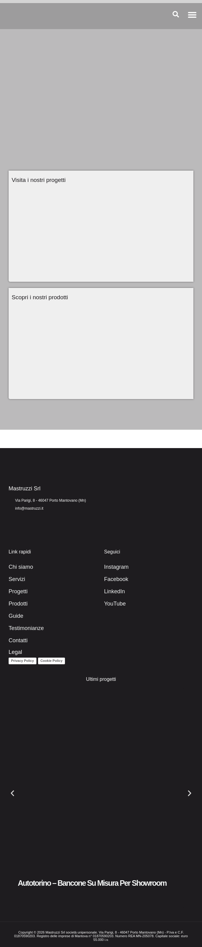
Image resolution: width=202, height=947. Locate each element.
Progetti (18, 591)
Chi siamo (21, 567)
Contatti (18, 640)
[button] (192, 14)
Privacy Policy (22, 660)
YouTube (115, 604)
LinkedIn (114, 591)
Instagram (116, 567)
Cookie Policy (51, 660)
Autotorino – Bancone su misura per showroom (92, 883)
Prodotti (18, 604)
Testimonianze (26, 628)
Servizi (17, 579)
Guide (16, 616)
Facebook (116, 579)
